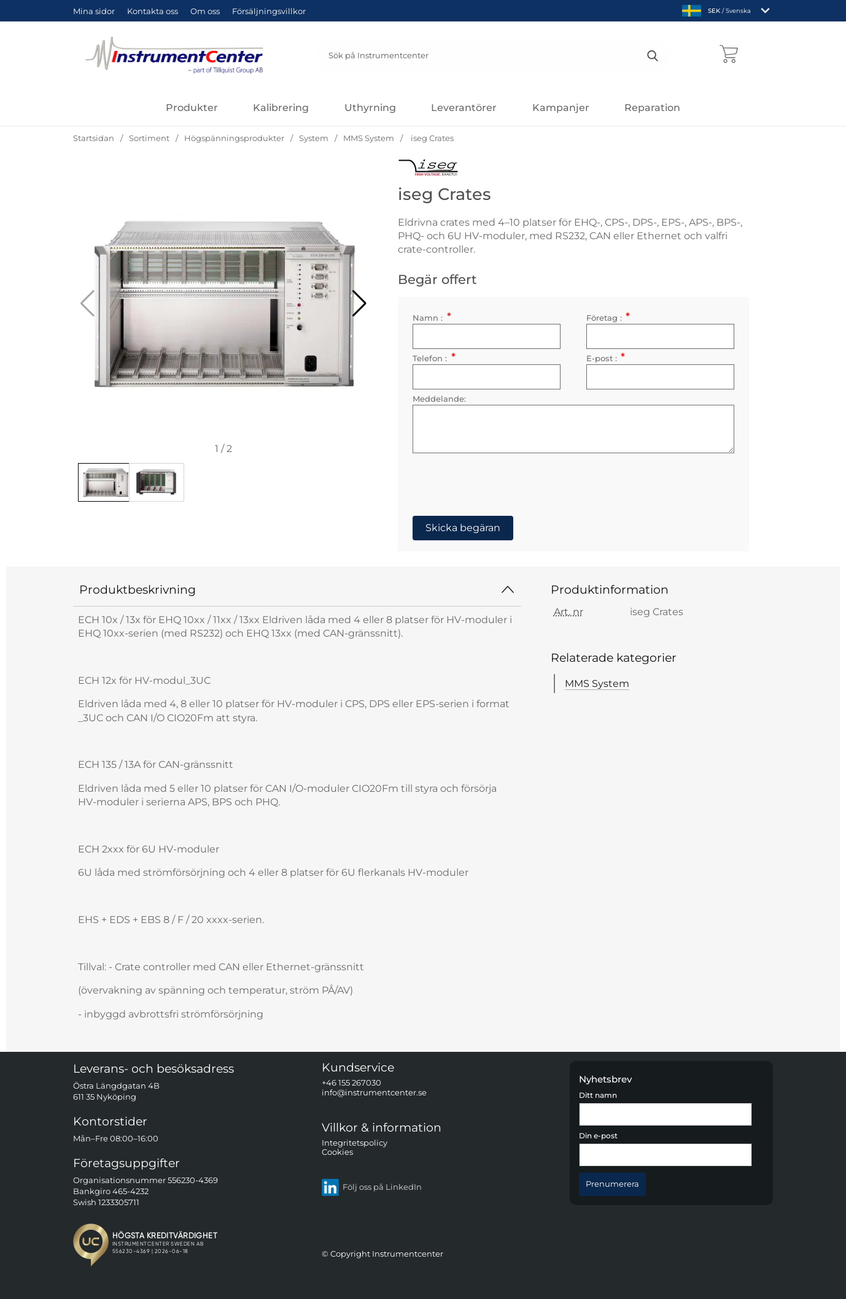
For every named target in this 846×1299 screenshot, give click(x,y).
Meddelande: (445, 400)
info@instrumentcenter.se (374, 1092)
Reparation (652, 107)
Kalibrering (281, 107)
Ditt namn (598, 1095)
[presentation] (511, 481)
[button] (359, 303)
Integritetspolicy (354, 1143)
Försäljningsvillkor (269, 11)
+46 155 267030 (351, 1083)
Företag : (607, 319)
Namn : (437, 319)
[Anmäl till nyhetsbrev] (612, 1183)
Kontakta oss (152, 11)
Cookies (337, 1152)
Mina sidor (94, 11)
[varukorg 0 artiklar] (728, 55)
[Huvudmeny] (192, 107)
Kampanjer (560, 107)
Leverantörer (464, 107)
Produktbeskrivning (297, 589)
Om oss (205, 11)
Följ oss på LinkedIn (372, 1187)
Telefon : (439, 359)
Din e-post (598, 1136)
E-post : (605, 359)
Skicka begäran (468, 529)
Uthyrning (370, 107)
